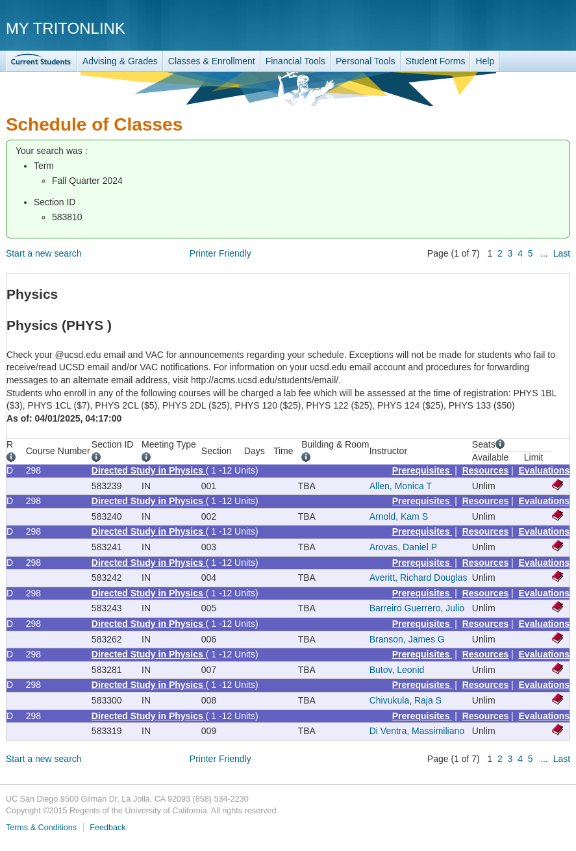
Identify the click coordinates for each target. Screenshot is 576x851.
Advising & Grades (120, 61)
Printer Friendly (220, 253)
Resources (485, 470)
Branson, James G (407, 639)
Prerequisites (422, 470)
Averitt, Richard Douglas (418, 577)
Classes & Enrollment (211, 61)
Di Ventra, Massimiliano (416, 731)
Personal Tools (365, 61)
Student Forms (436, 61)
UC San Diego (495, 27)
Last (561, 253)
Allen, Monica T (400, 486)
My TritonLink (65, 28)
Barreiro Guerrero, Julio (416, 608)
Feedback (107, 827)
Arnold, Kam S (398, 516)
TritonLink (41, 61)
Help (484, 61)
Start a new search (44, 253)
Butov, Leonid (397, 670)
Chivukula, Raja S (405, 700)
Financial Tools (295, 61)
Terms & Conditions (41, 827)
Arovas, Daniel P (403, 547)
